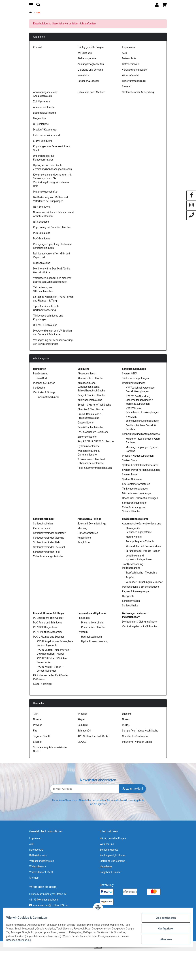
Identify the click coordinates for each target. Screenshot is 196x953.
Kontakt (37, 49)
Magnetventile (134, 538)
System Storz (129, 462)
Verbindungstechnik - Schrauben (140, 628)
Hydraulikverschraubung (94, 643)
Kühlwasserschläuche (90, 401)
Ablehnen (163, 939)
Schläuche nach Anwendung (138, 93)
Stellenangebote (87, 60)
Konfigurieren (163, 928)
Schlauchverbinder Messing (48, 539)
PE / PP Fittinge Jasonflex (47, 633)
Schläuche (39, 389)
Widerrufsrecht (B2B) (134, 82)
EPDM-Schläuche (42, 142)
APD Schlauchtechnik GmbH (93, 738)
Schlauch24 (84, 732)
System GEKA (129, 375)
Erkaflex (37, 743)
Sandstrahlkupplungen (134, 504)
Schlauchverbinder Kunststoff (49, 534)
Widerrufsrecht (130, 77)
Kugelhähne (84, 539)
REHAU (126, 726)
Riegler (81, 721)
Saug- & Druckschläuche (91, 397)
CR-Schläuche (41, 125)
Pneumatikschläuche (93, 629)
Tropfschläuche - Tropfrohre (141, 574)
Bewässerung (40, 375)
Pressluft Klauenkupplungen (138, 457)
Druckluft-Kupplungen (45, 131)
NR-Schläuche (41, 223)
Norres (126, 721)
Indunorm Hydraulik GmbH (137, 743)
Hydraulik (83, 633)
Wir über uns (85, 54)
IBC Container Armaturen (136, 485)
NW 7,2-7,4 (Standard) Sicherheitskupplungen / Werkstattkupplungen (139, 402)
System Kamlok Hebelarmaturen (140, 466)
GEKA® (82, 743)
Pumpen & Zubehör (44, 384)
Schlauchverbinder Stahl (46, 544)
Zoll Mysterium (41, 103)
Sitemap (126, 88)
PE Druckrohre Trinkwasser (48, 619)
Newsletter (84, 77)
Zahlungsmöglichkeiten (91, 65)
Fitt (35, 732)
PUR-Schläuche (41, 234)
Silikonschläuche (87, 438)
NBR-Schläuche (41, 208)
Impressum (128, 49)
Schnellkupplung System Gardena (141, 435)
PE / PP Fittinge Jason (45, 629)
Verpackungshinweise (134, 71)
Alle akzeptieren (163, 918)
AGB (124, 54)
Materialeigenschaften (45, 193)
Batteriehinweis (130, 65)
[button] (157, 6)
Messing (82, 530)
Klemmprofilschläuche (90, 380)
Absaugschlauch (87, 375)
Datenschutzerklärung (53, 940)
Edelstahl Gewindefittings (92, 525)
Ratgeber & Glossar (88, 82)
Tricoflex (82, 715)
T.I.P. (35, 715)
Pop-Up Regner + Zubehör (140, 543)
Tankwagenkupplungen (135, 490)
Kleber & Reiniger (42, 685)
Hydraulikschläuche (89, 447)
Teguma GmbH (41, 738)
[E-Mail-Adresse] (84, 790)
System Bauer (130, 476)
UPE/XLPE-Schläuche (45, 326)
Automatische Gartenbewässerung (141, 525)
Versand (98, 949)
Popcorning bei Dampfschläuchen (52, 229)
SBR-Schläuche (41, 264)
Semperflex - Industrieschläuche (140, 732)
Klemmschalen (41, 530)
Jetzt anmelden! (132, 790)
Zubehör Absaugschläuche (48, 558)
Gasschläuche (85, 424)
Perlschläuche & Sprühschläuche (140, 588)
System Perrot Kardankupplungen (141, 471)
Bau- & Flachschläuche (90, 429)
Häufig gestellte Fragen (91, 49)
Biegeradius (39, 120)
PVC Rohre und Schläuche (47, 624)
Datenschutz (129, 60)
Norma (37, 721)
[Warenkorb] (164, 6)
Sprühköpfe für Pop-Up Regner (143, 552)
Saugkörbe (84, 544)
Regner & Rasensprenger (136, 593)
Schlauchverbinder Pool (46, 553)
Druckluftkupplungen (133, 384)
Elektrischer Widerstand (46, 137)
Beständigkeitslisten (44, 114)
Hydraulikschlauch (91, 638)
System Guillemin (132, 481)
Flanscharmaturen (88, 534)
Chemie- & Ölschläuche (90, 411)
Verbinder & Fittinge (44, 394)
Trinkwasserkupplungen (135, 380)
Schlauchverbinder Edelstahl (49, 548)
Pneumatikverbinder (48, 398)
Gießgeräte (128, 597)
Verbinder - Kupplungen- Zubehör (144, 583)
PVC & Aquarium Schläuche (93, 433)
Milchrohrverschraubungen (137, 495)
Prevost (37, 726)
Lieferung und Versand (90, 71)
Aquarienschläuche (44, 108)
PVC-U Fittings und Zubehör (48, 638)
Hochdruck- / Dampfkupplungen (140, 499)
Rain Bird (42, 380)
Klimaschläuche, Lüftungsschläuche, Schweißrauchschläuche (91, 388)
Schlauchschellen (43, 525)
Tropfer (130, 579)
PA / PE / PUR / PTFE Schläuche (96, 443)
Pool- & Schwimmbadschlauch (95, 469)
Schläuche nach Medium (91, 93)
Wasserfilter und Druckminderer (143, 548)
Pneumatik (84, 619)
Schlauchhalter (130, 607)
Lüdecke (126, 715)
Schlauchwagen (131, 602)
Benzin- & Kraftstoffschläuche (94, 406)
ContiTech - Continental (135, 738)
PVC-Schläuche (41, 240)
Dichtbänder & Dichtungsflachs (139, 623)
